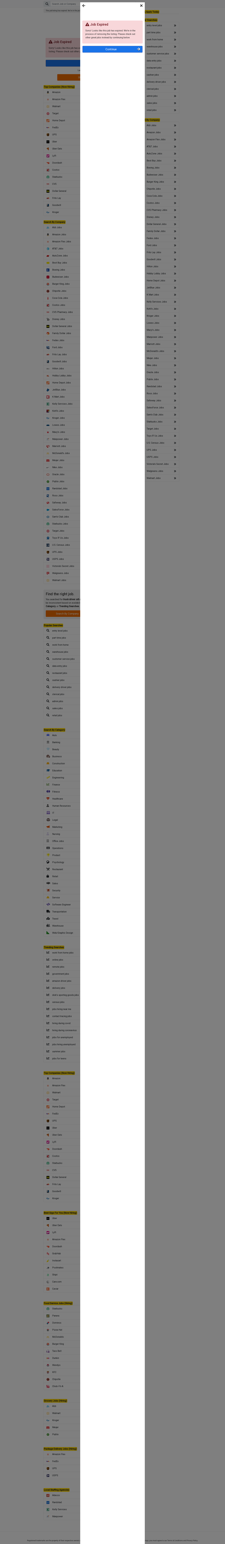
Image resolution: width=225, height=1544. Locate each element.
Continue (122, 49)
